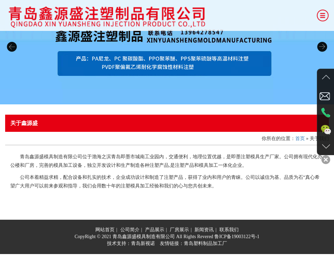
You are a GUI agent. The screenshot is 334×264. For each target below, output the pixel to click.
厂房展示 (179, 230)
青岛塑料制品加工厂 (205, 244)
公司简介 (130, 230)
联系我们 (229, 230)
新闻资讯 (204, 230)
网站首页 (105, 230)
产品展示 (154, 230)
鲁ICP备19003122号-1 (236, 237)
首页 (300, 138)
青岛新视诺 (143, 244)
